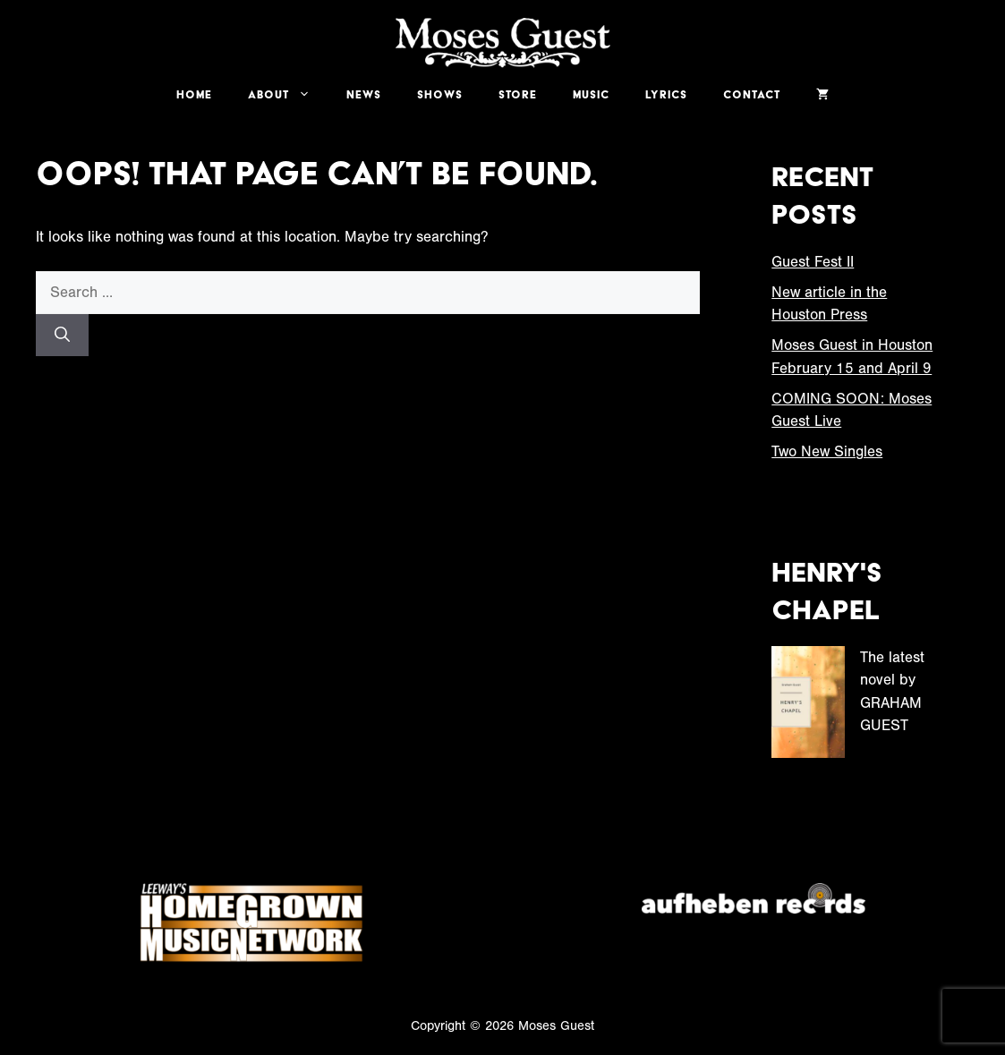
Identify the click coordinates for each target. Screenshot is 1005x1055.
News (363, 94)
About (288, 95)
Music (591, 94)
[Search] (62, 335)
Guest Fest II (812, 261)
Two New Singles (826, 451)
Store (517, 94)
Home (194, 94)
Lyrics (666, 94)
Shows (440, 94)
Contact (751, 94)
